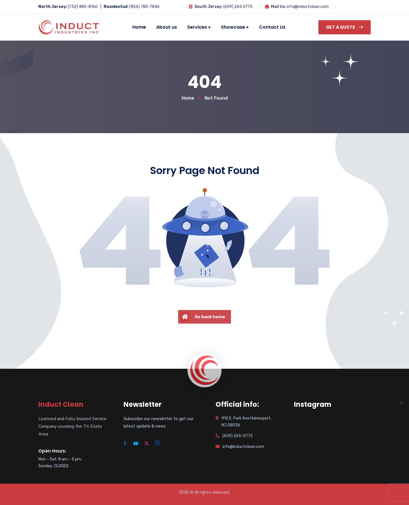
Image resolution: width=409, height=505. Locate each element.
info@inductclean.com (308, 6)
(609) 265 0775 (238, 6)
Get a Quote (344, 27)
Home (187, 98)
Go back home (202, 316)
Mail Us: (278, 6)
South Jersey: (208, 6)
